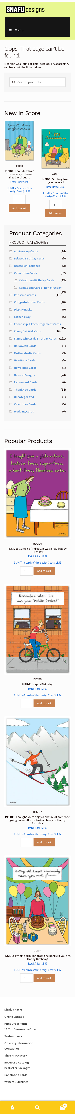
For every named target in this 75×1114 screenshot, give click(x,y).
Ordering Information (18, 1043)
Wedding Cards (24, 411)
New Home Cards (25, 368)
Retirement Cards (25, 382)
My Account (12, 1107)
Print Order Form (15, 1023)
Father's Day (22, 317)
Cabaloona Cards (25, 273)
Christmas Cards (25, 295)
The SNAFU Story (15, 1055)
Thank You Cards (25, 389)
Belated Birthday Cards (29, 258)
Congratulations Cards (29, 302)
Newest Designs (24, 375)
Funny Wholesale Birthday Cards (35, 338)
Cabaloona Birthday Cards (36, 280)
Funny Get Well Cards (28, 331)
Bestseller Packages (27, 266)
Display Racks (23, 309)
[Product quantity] (19, 199)
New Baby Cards (24, 360)
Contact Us (11, 1048)
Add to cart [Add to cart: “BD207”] (44, 842)
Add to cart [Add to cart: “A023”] (55, 213)
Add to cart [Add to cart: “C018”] (19, 208)
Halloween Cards (25, 346)
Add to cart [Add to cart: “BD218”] (44, 703)
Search (37, 1107)
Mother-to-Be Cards (27, 353)
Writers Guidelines (16, 1082)
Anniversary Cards (26, 251)
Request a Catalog (16, 1062)
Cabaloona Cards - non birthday (40, 287)
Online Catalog (14, 1016)
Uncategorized (24, 397)
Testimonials (13, 1036)
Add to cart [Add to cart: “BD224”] (44, 571)
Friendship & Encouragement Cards (37, 324)
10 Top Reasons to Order (20, 1029)
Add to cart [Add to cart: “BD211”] (44, 978)
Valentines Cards (25, 404)
